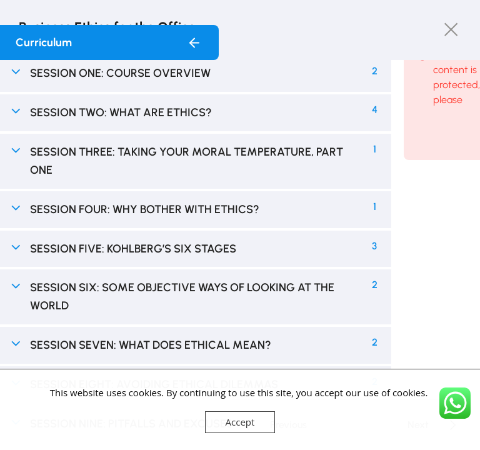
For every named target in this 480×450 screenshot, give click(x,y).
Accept (240, 422)
